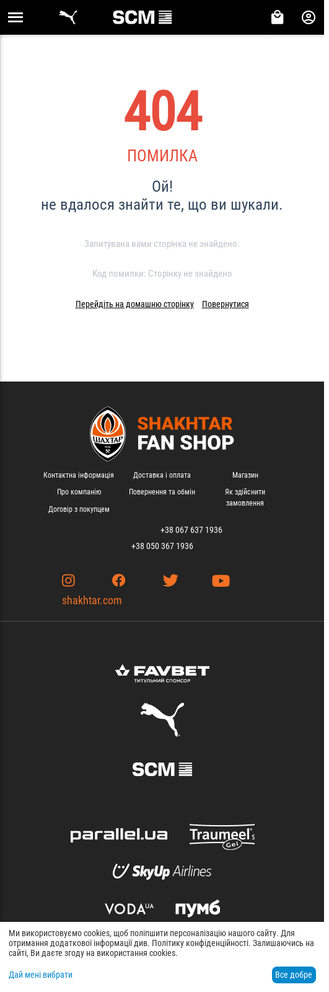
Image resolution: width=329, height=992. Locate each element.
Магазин (245, 475)
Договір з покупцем (79, 509)
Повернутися (225, 304)
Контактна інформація (78, 475)
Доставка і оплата (162, 475)
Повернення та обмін (162, 492)
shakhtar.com (92, 600)
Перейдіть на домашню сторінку (135, 304)
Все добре (293, 975)
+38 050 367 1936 (162, 546)
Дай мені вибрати (40, 975)
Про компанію (79, 492)
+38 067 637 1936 (191, 530)
